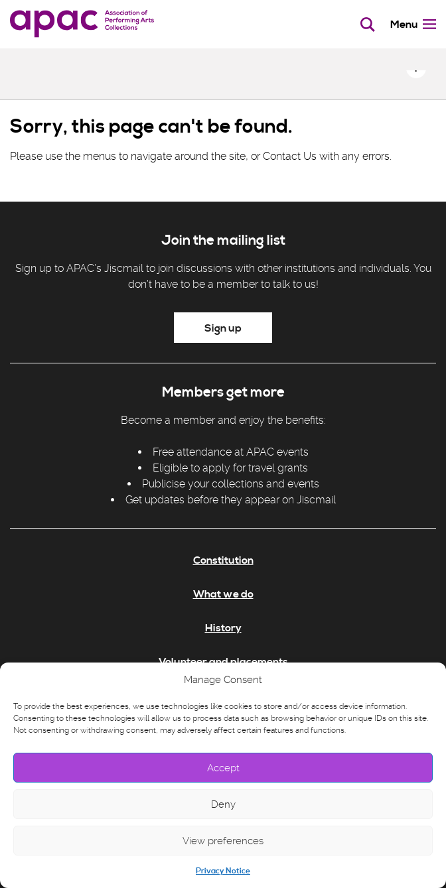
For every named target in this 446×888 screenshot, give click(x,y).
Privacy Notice (223, 871)
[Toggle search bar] (368, 24)
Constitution (223, 560)
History (223, 628)
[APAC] (82, 24)
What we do (223, 594)
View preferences (223, 841)
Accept (223, 768)
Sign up (223, 328)
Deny (223, 804)
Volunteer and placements (223, 661)
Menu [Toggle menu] (413, 24)
